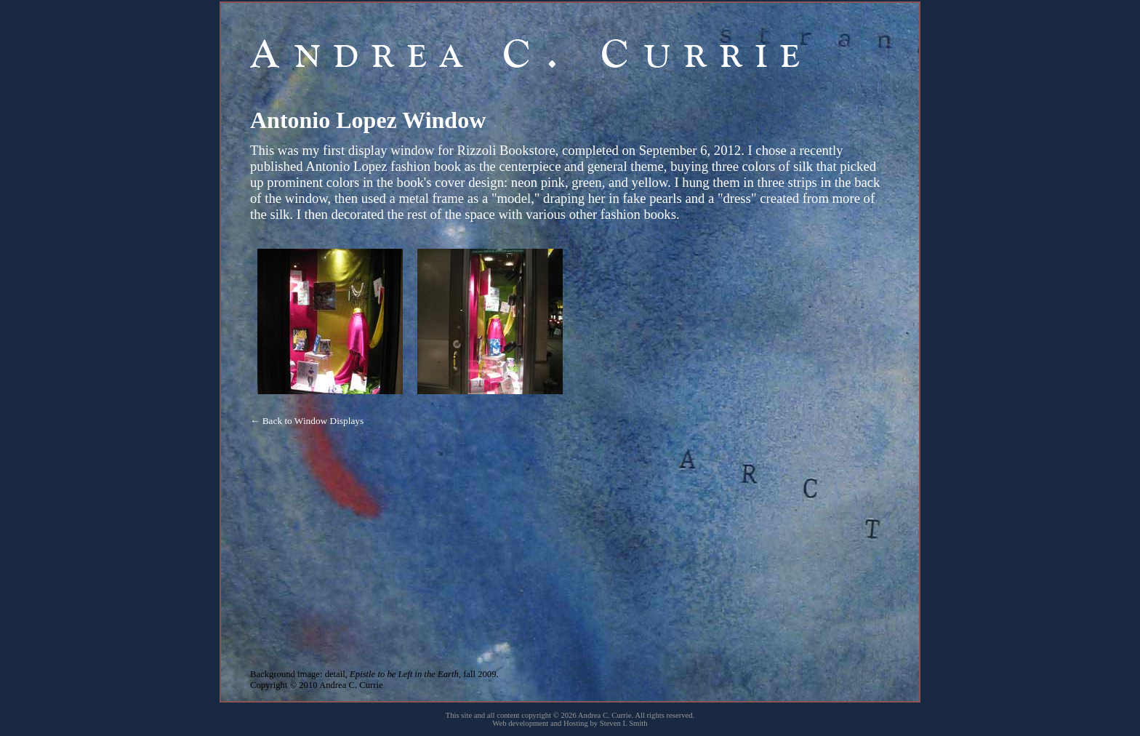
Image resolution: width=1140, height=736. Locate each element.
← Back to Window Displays (307, 420)
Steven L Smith (624, 723)
